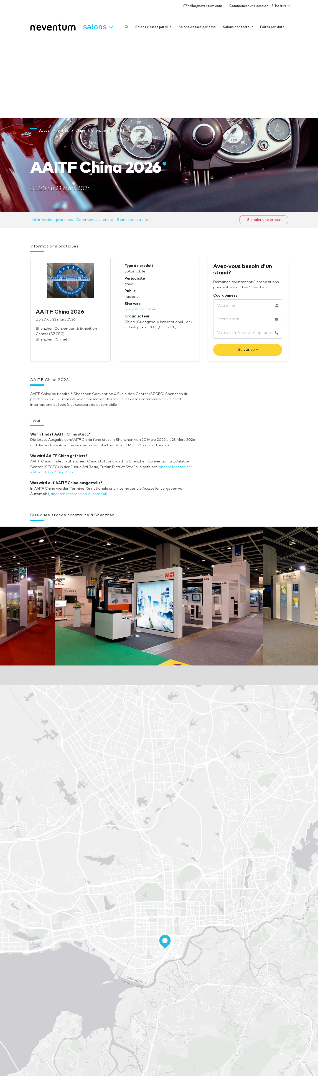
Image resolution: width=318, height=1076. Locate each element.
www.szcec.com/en (141, 309)
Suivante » (248, 349)
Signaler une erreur (264, 220)
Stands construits (132, 220)
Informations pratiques (52, 220)
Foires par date (272, 27)
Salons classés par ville (153, 27)
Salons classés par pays (197, 27)
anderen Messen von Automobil (79, 494)
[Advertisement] (159, 77)
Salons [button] (98, 26)
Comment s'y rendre (94, 220)
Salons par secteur (238, 27)
